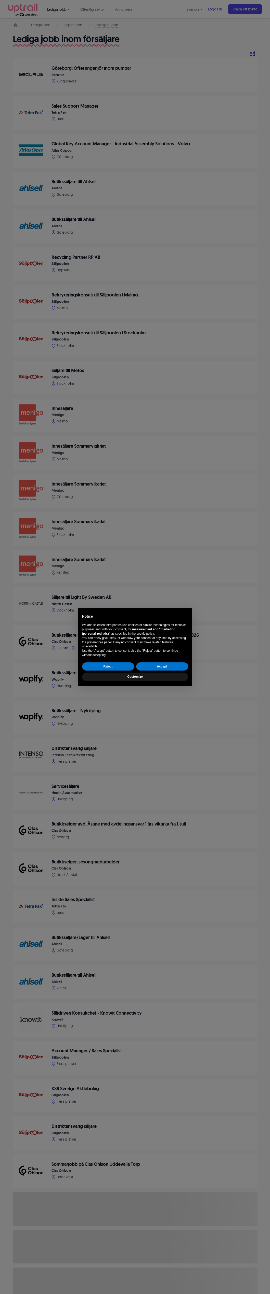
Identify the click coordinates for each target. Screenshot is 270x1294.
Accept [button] (162, 666)
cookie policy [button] (145, 633)
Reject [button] (107, 666)
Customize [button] (135, 676)
